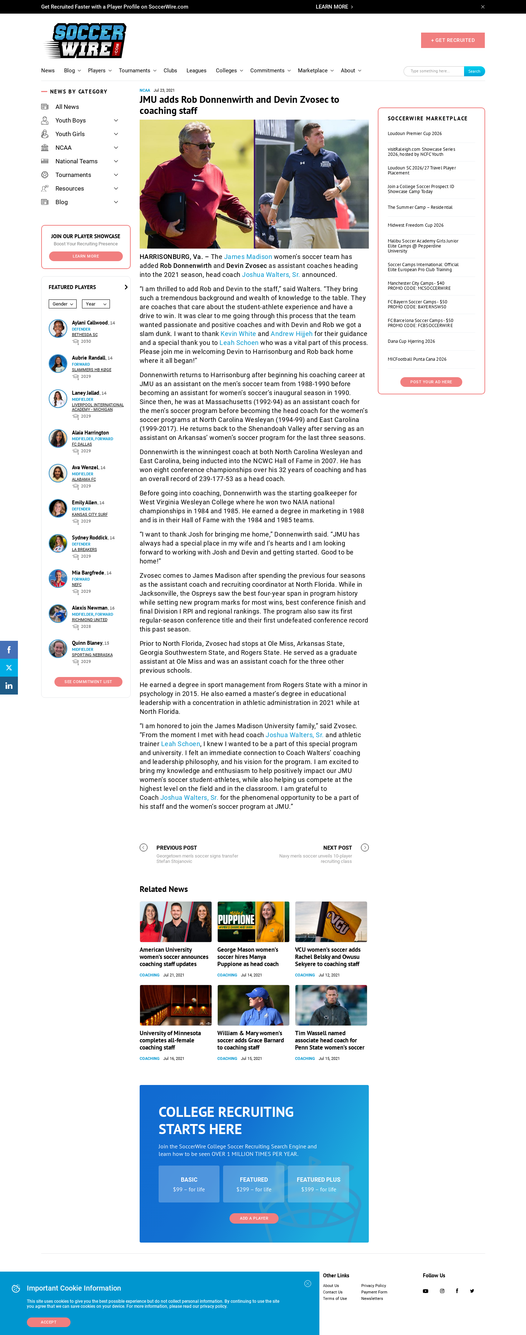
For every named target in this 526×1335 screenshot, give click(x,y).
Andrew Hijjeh (292, 333)
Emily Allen (85, 502)
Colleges (226, 70)
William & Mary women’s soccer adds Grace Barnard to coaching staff (250, 1040)
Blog (69, 70)
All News (60, 106)
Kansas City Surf (90, 514)
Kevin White (238, 333)
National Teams (69, 161)
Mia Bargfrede (89, 572)
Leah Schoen (239, 342)
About (348, 70)
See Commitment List (88, 681)
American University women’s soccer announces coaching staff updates (174, 957)
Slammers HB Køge (91, 370)
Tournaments (134, 70)
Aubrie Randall (89, 357)
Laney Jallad (86, 392)
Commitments (267, 70)
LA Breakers (84, 549)
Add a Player (254, 1218)
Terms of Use (335, 1298)
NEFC (77, 584)
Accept (49, 1322)
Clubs (170, 70)
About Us (331, 1285)
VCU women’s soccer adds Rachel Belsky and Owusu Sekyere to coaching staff (328, 957)
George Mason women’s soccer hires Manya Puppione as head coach (248, 957)
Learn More (86, 256)
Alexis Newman (90, 607)
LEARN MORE (332, 7)
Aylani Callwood (90, 322)
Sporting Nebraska (92, 655)
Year (90, 304)
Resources (62, 188)
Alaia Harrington (90, 432)
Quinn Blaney (87, 642)
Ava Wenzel (86, 467)
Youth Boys (63, 120)
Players (97, 70)
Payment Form (374, 1292)
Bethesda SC (85, 334)
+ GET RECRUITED (453, 40)
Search (474, 71)
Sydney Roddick (90, 537)
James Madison (248, 256)
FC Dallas (82, 444)
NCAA (56, 147)
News (48, 70)
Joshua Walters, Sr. (271, 274)
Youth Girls (63, 134)
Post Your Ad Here (431, 382)
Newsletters (372, 1298)
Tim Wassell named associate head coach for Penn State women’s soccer (330, 1040)
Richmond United (89, 620)
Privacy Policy (373, 1285)
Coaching (150, 975)
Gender (60, 304)
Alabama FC (84, 479)
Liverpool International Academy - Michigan (98, 407)
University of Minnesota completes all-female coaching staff (170, 1040)
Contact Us (333, 1292)
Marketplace (313, 70)
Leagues (197, 70)
